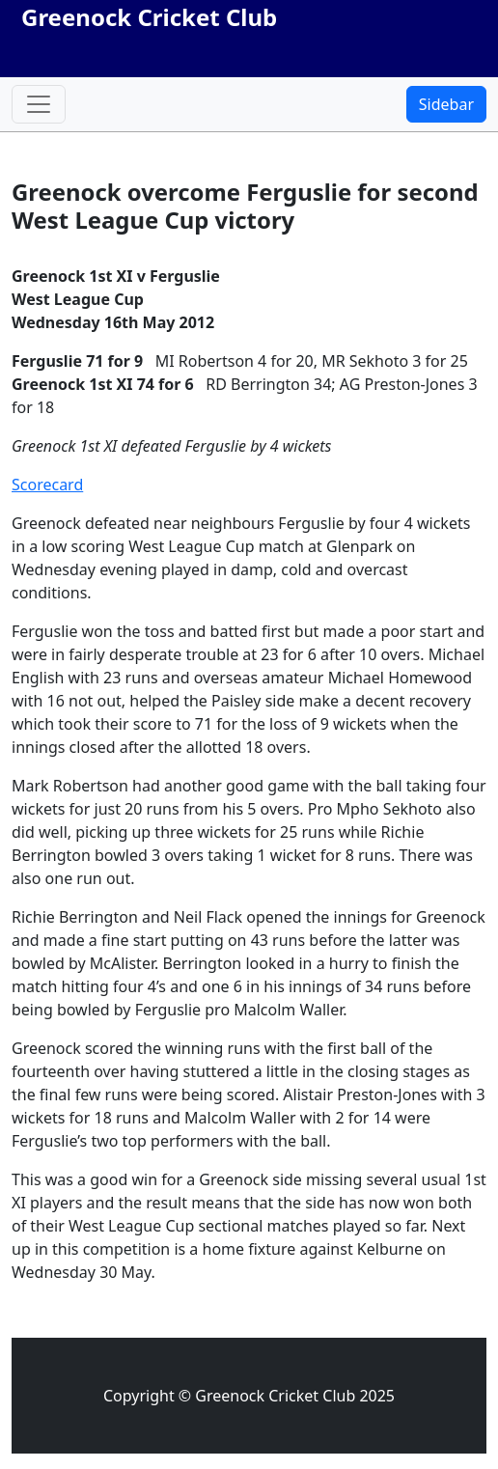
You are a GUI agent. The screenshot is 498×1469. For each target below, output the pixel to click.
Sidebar (446, 104)
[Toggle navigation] (39, 104)
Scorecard (47, 484)
